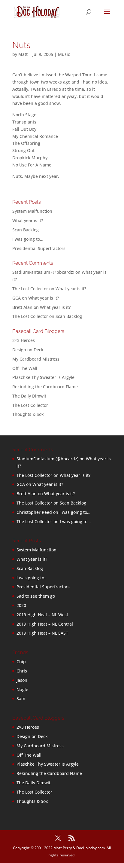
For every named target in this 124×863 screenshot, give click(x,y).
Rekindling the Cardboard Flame (45, 386)
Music (64, 54)
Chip (21, 661)
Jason (22, 680)
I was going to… (27, 239)
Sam (21, 698)
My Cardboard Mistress (35, 359)
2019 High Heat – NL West (42, 615)
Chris (22, 671)
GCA (16, 298)
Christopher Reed (34, 512)
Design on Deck (28, 349)
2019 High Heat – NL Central (45, 624)
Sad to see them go (36, 596)
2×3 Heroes (23, 340)
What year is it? (27, 220)
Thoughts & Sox (28, 414)
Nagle (22, 689)
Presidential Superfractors (38, 248)
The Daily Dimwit (29, 396)
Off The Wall (24, 368)
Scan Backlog (25, 230)
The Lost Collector (30, 405)
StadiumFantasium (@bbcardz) (43, 272)
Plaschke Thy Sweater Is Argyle (43, 377)
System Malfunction (32, 211)
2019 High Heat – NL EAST (42, 633)
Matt (23, 54)
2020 (21, 605)
